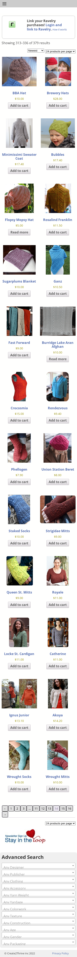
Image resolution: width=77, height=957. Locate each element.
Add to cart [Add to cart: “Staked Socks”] (19, 543)
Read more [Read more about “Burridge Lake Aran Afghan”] (58, 359)
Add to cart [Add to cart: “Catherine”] (58, 666)
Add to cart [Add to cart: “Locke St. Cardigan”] (19, 666)
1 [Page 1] (11, 808)
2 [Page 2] (17, 808)
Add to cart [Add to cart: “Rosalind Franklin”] (58, 232)
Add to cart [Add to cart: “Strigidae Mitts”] (58, 543)
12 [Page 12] (43, 808)
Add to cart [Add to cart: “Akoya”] (58, 727)
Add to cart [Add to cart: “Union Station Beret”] (58, 482)
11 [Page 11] (36, 808)
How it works (59, 29)
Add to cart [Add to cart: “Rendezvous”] (58, 420)
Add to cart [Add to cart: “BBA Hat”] (19, 105)
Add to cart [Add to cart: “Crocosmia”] (19, 420)
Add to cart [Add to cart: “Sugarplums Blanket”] (19, 293)
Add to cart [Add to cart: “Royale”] (58, 604)
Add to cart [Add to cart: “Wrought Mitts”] (58, 789)
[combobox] (38, 865)
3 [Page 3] (23, 808)
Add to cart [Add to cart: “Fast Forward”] (19, 355)
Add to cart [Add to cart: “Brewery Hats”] (58, 105)
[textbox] (38, 867)
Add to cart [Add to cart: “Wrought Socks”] (19, 789)
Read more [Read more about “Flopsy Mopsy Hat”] (19, 232)
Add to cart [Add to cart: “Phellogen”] (19, 482)
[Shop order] (35, 51)
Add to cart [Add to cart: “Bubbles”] (58, 167)
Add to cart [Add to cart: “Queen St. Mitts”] (19, 604)
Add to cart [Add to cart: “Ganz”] (58, 293)
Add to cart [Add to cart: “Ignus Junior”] (19, 727)
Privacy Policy (60, 953)
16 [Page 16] (69, 808)
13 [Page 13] (49, 808)
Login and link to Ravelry (44, 27)
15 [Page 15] (63, 808)
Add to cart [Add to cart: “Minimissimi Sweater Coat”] (19, 170)
